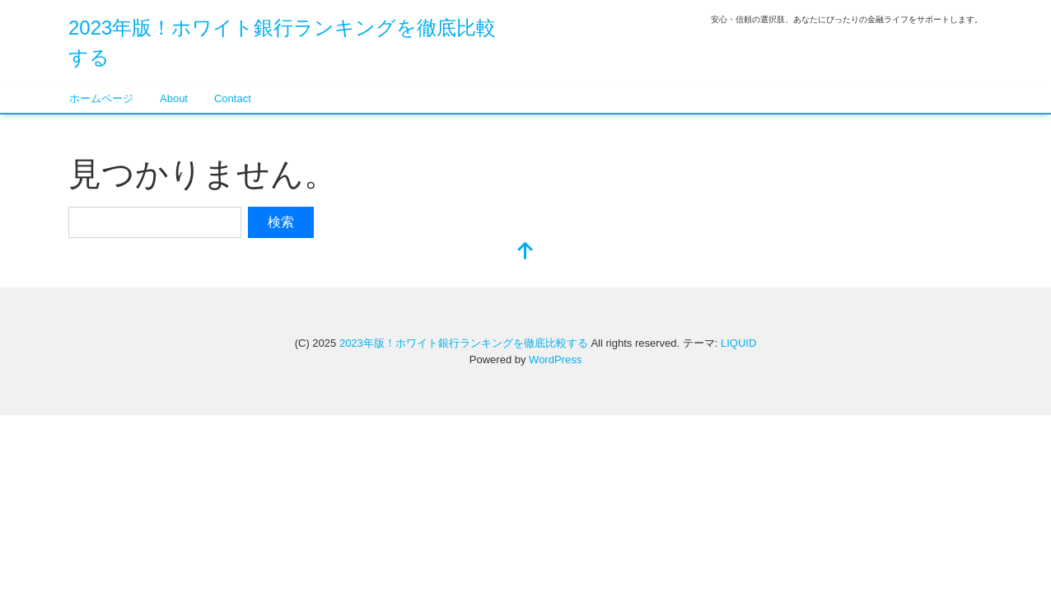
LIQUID (738, 343)
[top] (525, 252)
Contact (232, 98)
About (174, 98)
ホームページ (101, 98)
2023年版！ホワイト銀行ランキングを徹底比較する (463, 343)
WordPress (555, 359)
